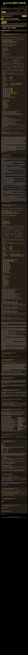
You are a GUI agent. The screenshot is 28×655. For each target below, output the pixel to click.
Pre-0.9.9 (4, 533)
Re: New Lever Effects (13, 476)
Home (2, 18)
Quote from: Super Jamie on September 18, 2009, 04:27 (11, 526)
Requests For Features (5, 434)
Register (16, 18)
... (6, 32)
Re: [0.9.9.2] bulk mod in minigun (11, 388)
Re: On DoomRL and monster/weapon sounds (13, 540)
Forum (4, 509)
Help (4, 18)
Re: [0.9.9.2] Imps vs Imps (10, 413)
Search (7, 18)
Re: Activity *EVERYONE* (9, 509)
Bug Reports (4, 388)
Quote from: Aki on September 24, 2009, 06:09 (10, 512)
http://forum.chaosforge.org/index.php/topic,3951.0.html (10, 391)
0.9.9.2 (3, 221)
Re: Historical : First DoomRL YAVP (11, 533)
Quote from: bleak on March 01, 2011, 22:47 (9, 397)
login (4, 8)
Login (13, 18)
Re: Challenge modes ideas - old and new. (16, 434)
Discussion (4, 171)
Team (11, 18)
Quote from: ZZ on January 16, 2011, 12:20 (9, 437)
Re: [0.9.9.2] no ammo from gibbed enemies (13, 425)
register (7, 8)
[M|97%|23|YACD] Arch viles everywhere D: (11, 221)
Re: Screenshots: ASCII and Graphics (12, 523)
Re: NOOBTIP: (8, 171)
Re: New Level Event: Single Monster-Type (16, 444)
